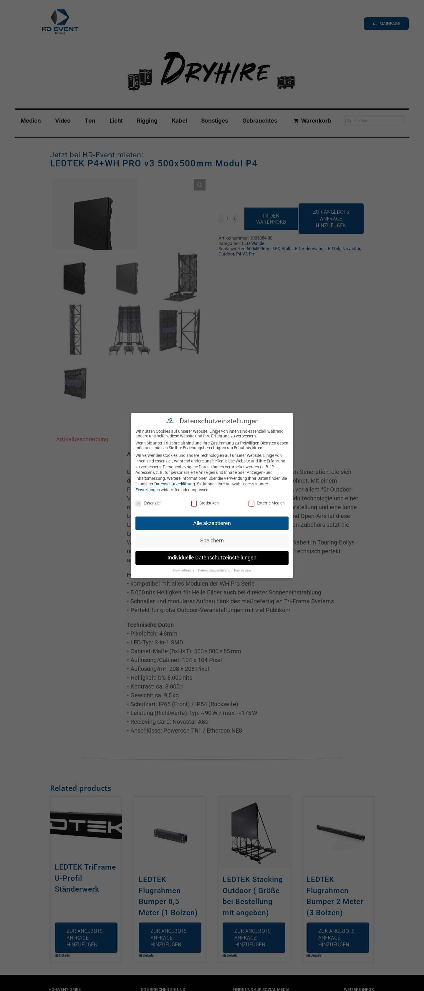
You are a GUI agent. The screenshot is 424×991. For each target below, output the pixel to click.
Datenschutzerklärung (174, 484)
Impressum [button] (242, 570)
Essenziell (148, 503)
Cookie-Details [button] (184, 570)
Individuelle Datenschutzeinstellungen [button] (212, 558)
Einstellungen (147, 489)
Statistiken (205, 503)
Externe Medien (267, 503)
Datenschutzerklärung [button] (214, 570)
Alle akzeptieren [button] (212, 523)
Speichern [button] (212, 541)
